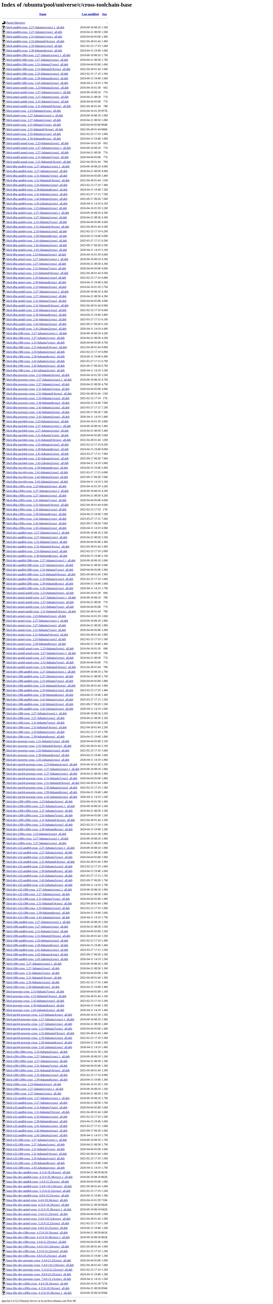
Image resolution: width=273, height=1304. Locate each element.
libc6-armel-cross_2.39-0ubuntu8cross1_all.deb (33, 138)
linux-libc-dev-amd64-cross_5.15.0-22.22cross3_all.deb (38, 1190)
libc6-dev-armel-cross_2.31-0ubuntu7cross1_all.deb (36, 629)
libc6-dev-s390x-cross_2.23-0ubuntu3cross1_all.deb (36, 833)
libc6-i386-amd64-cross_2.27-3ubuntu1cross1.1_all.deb (38, 922)
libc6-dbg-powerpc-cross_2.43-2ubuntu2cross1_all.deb (37, 416)
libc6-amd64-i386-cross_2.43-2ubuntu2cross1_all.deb (37, 83)
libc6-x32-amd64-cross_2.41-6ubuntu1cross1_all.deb (36, 1125)
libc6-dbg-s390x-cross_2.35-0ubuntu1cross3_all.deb (36, 509)
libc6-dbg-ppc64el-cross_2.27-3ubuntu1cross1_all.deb (37, 430)
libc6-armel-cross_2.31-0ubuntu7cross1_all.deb (33, 124)
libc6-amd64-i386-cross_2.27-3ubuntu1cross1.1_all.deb (38, 55)
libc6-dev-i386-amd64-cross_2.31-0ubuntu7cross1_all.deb (39, 680)
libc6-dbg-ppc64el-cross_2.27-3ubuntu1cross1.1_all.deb (38, 426)
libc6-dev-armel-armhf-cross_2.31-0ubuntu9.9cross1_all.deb (41, 611)
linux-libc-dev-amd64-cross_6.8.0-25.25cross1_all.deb (37, 1195)
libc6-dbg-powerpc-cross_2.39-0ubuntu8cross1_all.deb (37, 402)
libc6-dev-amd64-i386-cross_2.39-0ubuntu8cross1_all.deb (39, 583)
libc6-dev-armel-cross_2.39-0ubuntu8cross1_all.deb (36, 643)
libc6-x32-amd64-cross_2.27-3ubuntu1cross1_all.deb (36, 1102)
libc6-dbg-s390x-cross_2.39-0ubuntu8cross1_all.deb (36, 514)
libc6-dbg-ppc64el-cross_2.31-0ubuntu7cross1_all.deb (37, 435)
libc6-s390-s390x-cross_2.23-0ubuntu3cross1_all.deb (36, 1051)
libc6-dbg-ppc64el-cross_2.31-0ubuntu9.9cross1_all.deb (38, 439)
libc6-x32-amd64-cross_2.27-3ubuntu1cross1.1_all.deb (37, 1098)
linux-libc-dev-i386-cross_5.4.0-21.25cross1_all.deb (36, 1241)
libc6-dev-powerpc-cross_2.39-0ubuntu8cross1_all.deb (37, 755)
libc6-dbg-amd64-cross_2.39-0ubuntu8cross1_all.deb (36, 189)
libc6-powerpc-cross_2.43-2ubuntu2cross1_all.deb (35, 1010)
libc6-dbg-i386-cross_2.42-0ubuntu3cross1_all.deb (35, 365)
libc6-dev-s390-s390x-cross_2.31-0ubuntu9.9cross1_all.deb (40, 820)
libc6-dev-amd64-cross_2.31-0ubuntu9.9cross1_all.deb (37, 546)
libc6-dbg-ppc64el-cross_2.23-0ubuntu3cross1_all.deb (37, 421)
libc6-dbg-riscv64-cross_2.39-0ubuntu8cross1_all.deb (37, 467)
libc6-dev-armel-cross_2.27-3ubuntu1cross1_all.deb (36, 625)
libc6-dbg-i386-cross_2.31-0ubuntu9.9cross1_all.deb (36, 347)
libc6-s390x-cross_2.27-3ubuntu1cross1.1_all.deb (34, 1088)
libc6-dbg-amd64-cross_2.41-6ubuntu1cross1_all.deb (36, 194)
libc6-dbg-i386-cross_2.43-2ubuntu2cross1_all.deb (35, 370)
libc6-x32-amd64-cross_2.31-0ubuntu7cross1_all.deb (36, 1107)
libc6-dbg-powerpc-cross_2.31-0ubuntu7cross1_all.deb (37, 388)
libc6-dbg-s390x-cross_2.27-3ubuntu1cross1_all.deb (36, 495)
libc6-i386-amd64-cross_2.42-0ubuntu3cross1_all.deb (37, 954)
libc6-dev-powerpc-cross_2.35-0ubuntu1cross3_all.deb (37, 750)
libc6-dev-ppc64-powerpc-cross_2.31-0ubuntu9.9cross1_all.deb (42, 782)
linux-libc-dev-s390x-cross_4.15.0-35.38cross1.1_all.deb (39, 1292)
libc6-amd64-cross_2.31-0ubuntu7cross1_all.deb (34, 36)
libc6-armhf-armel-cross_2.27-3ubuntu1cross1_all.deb (37, 152)
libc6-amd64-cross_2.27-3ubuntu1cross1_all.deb (34, 32)
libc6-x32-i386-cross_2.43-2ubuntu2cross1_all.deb (35, 1167)
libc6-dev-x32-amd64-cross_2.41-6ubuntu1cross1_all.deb (39, 875)
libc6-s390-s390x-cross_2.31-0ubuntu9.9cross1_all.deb (38, 1070)
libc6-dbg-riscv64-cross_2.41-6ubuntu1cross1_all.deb (37, 472)
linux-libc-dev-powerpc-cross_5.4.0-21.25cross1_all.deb (38, 1260)
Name (42, 14)
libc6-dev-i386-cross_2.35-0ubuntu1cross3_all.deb (35, 731)
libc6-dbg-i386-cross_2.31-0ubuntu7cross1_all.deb (35, 342)
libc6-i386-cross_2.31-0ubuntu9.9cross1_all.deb (34, 977)
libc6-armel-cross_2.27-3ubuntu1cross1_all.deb (33, 120)
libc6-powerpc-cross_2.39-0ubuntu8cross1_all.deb (35, 1005)
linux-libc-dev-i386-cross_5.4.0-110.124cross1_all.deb (37, 1246)
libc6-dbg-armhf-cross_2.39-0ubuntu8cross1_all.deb (36, 314)
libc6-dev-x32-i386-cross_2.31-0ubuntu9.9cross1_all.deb (39, 903)
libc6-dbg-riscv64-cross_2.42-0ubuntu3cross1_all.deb (37, 477)
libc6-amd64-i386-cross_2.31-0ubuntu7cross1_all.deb (37, 64)
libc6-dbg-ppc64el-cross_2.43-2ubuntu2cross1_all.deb (37, 463)
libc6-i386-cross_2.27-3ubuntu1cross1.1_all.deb (34, 963)
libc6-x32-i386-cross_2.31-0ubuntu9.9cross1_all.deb (36, 1153)
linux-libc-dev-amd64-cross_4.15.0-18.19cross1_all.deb (38, 1172)
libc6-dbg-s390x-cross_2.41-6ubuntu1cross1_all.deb (36, 518)
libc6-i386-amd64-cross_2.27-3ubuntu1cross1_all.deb (37, 926)
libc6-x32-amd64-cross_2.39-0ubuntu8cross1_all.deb (36, 1121)
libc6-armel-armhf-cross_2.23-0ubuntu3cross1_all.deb (37, 87)
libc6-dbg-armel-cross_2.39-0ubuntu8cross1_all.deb (36, 282)
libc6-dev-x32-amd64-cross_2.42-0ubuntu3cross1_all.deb (39, 880)
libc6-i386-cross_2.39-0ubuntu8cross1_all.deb (32, 986)
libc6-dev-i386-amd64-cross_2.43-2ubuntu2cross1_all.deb (39, 708)
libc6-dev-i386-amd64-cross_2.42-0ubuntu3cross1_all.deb (39, 704)
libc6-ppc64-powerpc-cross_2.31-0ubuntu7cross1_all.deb (39, 1028)
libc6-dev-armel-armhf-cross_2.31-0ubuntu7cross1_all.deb (40, 606)
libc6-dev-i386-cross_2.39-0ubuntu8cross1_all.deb (35, 736)
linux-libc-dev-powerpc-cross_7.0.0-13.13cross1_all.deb (38, 1278)
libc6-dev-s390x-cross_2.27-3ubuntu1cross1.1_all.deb (37, 838)
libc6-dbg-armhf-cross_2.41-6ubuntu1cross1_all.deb (36, 319)
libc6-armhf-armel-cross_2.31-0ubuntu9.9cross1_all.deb (38, 161)
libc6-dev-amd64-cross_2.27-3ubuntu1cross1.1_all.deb (37, 532)
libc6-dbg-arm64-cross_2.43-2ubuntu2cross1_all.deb (36, 249)
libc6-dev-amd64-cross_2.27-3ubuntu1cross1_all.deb (36, 537)
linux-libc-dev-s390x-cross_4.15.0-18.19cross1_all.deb (37, 1288)
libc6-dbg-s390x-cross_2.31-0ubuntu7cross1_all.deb (36, 500)
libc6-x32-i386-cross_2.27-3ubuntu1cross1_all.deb (35, 1144)
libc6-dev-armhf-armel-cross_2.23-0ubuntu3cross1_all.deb (40, 648)
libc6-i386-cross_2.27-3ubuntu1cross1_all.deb (32, 968)
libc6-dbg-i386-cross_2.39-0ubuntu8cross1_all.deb (35, 356)
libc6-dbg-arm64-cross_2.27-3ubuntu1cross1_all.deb (36, 217)
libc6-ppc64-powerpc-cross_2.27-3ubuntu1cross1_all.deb (39, 1024)
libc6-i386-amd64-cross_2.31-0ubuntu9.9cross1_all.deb (38, 935)
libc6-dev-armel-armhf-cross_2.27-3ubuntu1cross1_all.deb (40, 602)
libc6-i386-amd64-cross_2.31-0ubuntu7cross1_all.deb (37, 931)
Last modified (90, 14)
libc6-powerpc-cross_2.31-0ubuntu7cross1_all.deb (35, 991)
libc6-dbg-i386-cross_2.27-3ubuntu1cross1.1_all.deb (36, 333)
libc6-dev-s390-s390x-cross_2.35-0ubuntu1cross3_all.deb (39, 824)
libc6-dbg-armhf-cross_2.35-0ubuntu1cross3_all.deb (36, 310)
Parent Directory (15, 22)
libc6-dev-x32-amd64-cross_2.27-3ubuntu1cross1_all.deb (39, 852)
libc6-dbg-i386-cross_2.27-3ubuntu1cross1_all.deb (35, 337)
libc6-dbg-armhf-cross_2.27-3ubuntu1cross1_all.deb (36, 296)
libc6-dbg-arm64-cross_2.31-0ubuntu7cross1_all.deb (36, 222)
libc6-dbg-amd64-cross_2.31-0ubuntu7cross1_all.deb (36, 175)
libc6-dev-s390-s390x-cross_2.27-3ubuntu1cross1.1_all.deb (40, 806)
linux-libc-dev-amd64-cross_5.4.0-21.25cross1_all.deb (37, 1181)
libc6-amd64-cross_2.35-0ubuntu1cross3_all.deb (34, 45)
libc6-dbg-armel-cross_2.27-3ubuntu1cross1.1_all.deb (37, 259)
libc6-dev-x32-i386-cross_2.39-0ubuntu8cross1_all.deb (38, 912)
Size (104, 14)
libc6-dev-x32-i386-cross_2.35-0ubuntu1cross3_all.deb (38, 908)
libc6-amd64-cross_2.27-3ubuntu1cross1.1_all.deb (35, 27)
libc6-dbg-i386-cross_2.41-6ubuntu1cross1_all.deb (35, 361)
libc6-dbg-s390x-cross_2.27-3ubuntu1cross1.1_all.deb (37, 490)
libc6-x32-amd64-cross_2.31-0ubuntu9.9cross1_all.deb (37, 1112)
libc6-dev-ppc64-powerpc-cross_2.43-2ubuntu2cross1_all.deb (41, 796)
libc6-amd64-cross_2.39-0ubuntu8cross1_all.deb (34, 50)
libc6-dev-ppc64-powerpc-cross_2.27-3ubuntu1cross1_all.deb (41, 773)
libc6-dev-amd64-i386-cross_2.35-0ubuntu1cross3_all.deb (39, 579)
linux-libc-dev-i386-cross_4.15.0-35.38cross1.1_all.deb (38, 1237)
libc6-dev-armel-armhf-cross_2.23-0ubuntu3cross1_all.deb (40, 592)
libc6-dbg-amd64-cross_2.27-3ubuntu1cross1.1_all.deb (37, 166)
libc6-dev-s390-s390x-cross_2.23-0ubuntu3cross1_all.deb (39, 801)
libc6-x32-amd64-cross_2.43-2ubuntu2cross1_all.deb (36, 1135)
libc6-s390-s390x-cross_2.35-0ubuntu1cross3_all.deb (36, 1075)
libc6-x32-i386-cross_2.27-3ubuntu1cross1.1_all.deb (36, 1139)
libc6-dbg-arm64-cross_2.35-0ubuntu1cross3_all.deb (36, 231)
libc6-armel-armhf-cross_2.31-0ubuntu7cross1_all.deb (37, 101)
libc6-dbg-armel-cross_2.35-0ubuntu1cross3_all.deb (36, 277)
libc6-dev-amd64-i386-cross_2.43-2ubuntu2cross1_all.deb (39, 588)
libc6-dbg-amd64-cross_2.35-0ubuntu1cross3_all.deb (36, 184)
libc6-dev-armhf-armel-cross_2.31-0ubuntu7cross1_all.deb (40, 662)
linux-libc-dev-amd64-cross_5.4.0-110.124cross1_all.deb (39, 1186)
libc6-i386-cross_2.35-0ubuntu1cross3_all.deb (32, 982)
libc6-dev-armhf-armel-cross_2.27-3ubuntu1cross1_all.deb (40, 657)
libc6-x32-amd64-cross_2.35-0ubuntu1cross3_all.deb (36, 1116)
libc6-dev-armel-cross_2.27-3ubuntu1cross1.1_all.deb (37, 620)
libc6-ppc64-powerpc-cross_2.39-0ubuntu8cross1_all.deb (39, 1042)
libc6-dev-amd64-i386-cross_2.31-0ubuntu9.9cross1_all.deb (40, 574)
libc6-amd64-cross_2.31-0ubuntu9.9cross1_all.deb (35, 41)
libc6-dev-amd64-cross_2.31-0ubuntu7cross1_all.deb (36, 541)
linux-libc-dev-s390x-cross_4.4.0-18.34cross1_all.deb (37, 1283)
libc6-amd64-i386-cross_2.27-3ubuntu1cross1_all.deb (37, 59)
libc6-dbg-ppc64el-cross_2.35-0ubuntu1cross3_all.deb (37, 444)
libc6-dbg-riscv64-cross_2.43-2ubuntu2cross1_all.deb (37, 481)
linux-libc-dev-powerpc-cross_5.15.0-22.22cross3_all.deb (39, 1269)
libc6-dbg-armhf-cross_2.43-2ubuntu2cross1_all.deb (36, 328)
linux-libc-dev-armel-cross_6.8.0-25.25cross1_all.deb (37, 1227)
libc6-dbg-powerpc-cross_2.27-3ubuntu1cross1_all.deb (37, 384)
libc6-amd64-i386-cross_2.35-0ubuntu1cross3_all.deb (37, 73)
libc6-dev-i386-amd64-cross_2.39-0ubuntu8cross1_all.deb (39, 694)
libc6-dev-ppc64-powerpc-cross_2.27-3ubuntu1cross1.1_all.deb (42, 769)
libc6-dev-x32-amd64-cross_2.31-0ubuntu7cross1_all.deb (39, 857)
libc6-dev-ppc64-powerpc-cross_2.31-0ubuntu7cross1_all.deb (41, 778)
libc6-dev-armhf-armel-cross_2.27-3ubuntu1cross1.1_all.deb (41, 653)
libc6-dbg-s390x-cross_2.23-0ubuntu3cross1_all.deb (36, 486)
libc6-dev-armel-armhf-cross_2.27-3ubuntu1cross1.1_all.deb (41, 597)
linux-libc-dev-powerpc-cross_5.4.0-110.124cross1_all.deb (40, 1265)
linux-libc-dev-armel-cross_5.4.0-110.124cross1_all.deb (38, 1218)
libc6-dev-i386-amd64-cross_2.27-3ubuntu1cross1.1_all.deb (40, 671)
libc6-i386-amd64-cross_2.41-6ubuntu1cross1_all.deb (37, 949)
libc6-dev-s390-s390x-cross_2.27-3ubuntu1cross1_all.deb (39, 810)
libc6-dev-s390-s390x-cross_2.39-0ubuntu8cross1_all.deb (39, 829)
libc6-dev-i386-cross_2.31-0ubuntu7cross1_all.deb (35, 722)
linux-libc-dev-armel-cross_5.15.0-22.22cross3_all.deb (37, 1223)
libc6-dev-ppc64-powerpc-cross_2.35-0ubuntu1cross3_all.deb (41, 787)
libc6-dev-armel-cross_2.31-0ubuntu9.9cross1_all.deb (37, 634)
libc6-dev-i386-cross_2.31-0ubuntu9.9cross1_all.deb (36, 727)
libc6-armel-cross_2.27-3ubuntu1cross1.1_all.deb (34, 115)
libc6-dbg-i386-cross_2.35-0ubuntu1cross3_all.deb (35, 351)
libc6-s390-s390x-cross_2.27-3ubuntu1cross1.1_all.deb (38, 1056)
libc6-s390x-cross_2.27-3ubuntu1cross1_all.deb (33, 1093)
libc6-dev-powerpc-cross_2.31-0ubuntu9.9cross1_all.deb (38, 745)
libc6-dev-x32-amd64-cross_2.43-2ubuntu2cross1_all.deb (39, 884)
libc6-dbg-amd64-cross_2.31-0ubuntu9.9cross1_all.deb (37, 180)
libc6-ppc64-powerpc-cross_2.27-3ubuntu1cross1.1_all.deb (40, 1019)
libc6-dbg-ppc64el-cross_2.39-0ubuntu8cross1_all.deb (37, 449)
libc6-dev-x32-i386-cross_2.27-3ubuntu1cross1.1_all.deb (39, 889)
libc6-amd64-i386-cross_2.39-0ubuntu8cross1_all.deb (37, 78)
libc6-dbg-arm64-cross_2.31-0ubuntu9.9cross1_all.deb (37, 226)
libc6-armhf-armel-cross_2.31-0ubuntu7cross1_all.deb (37, 157)
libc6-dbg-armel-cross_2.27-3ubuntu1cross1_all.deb (36, 263)
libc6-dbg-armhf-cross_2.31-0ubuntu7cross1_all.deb (36, 300)
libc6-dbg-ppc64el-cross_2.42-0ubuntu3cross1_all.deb (37, 458)
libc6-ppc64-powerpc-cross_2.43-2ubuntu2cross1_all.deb (39, 1047)
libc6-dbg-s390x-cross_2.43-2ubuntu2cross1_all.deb (36, 528)
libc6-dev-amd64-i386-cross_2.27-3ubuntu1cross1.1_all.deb (40, 560)
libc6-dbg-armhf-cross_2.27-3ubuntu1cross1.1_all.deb (37, 291)
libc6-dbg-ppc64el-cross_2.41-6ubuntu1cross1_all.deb (37, 453)
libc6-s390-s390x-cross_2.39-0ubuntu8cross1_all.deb (36, 1079)
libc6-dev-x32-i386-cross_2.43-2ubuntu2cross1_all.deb (38, 917)
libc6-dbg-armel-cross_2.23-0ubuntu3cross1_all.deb (36, 254)
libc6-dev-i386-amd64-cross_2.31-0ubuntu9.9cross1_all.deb (40, 685)
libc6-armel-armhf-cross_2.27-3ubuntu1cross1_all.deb (37, 96)
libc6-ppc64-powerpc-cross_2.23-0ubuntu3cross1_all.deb (39, 1014)
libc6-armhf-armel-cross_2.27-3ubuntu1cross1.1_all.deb (38, 147)
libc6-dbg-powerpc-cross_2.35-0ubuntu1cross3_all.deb (37, 398)
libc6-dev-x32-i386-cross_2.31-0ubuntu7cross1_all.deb (38, 898)
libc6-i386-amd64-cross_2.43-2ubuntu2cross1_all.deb (37, 959)
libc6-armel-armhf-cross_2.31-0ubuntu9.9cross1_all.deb (38, 106)
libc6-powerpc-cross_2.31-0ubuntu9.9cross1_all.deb (36, 996)
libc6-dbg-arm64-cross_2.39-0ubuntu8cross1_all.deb (36, 235)
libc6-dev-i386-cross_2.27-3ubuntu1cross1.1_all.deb (36, 713)
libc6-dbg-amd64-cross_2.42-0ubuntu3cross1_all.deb (36, 198)
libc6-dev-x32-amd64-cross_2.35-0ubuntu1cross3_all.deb (39, 866)
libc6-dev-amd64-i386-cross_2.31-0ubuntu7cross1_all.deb (39, 569)
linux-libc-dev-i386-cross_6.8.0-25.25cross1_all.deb (36, 1255)
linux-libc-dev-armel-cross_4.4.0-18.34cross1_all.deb (37, 1200)
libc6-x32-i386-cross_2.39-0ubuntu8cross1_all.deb (35, 1163)
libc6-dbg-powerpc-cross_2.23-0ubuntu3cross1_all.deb (37, 375)
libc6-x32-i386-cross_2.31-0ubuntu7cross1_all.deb (35, 1149)
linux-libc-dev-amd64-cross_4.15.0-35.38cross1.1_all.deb (39, 1176)
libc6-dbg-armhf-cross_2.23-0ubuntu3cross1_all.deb (36, 286)
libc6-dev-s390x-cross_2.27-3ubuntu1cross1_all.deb (36, 843)
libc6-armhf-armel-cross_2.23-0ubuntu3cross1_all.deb (37, 143)
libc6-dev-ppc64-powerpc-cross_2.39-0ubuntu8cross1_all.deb (41, 792)
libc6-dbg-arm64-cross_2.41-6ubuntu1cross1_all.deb (36, 240)
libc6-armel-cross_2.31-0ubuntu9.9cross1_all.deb (34, 129)
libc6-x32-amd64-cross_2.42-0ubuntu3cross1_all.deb (36, 1130)
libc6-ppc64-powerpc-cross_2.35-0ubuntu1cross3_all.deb (39, 1037)
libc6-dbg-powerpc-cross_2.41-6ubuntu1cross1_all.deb (37, 407)
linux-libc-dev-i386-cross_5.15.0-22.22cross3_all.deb (37, 1251)
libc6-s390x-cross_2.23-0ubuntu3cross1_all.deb (33, 1084)
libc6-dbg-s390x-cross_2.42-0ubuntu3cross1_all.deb (36, 523)
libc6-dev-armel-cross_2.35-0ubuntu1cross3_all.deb (36, 639)
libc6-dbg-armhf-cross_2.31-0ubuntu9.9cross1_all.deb (37, 305)
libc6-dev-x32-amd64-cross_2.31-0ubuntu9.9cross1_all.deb (40, 861)
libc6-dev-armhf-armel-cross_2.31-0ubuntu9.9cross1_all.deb (41, 667)
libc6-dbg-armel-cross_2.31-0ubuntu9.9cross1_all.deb (37, 273)
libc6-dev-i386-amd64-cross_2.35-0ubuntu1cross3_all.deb (39, 690)
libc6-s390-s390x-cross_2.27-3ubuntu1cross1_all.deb (36, 1061)
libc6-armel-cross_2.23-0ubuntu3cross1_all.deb (33, 110)
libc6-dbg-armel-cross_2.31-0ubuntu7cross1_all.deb (36, 268)
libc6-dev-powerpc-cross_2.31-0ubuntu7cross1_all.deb (37, 741)
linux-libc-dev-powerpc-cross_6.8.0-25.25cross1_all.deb (38, 1274)
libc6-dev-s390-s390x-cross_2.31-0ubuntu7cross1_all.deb (39, 815)
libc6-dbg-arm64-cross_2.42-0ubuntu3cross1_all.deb (36, 245)
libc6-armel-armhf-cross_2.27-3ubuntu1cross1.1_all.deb (38, 92)
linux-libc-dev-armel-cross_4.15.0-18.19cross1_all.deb (37, 1204)
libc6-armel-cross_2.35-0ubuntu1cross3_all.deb (33, 133)
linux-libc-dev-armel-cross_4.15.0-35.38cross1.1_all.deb (38, 1209)
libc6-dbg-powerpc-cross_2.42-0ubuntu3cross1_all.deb (37, 412)
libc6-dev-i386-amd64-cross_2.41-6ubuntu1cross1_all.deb (39, 699)
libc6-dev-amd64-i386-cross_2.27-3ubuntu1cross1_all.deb (39, 565)
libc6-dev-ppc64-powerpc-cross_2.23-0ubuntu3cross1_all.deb (41, 764)
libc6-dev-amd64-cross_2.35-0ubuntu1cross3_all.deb (36, 551)
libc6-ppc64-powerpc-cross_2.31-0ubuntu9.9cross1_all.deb (40, 1033)
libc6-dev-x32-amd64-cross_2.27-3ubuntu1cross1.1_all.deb (40, 847)
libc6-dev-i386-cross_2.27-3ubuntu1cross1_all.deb (35, 718)
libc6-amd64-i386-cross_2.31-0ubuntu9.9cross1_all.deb (38, 69)
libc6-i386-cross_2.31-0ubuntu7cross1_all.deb (32, 973)
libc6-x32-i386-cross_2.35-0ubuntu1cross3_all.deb (35, 1158)
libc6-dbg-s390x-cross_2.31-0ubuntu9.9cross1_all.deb (37, 504)
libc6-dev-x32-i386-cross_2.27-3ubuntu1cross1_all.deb (38, 894)
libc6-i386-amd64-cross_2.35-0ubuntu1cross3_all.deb (37, 940)
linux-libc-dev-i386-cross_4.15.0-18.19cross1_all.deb (37, 1232)
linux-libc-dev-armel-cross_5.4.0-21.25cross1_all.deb (37, 1214)
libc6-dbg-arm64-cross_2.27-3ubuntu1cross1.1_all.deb (37, 212)
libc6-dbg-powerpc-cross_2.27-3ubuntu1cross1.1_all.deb (39, 379)
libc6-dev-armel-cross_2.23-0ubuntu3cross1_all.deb (36, 616)
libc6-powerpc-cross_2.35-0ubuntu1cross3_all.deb (35, 1000)
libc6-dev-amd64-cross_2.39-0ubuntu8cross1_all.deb (36, 555)
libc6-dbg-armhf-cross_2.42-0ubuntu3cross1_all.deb (36, 324)
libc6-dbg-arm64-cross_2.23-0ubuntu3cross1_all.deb (36, 208)
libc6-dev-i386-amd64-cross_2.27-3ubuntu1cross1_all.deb (39, 676)
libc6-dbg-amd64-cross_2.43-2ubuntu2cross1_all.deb (36, 203)
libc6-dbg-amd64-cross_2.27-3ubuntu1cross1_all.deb (36, 171)
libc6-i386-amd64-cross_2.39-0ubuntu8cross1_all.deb (37, 945)
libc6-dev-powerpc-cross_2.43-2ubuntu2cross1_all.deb (37, 759)
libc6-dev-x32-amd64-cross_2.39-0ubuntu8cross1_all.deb (39, 871)
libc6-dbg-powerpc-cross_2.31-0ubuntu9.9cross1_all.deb (39, 393)
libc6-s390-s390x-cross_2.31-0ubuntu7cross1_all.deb (36, 1065)
